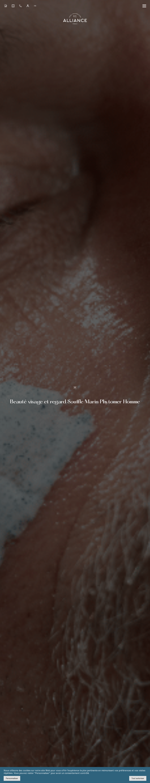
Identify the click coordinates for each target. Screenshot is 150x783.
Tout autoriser (137, 778)
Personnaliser (12, 778)
